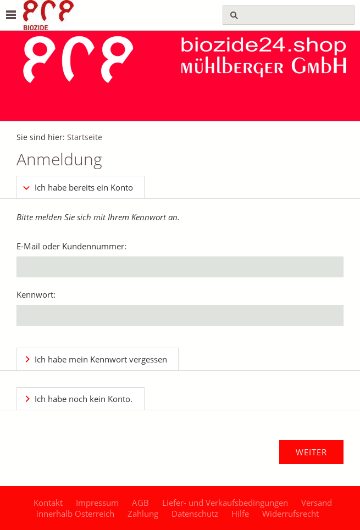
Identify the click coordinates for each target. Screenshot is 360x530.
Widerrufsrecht (290, 513)
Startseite (84, 137)
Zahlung (143, 513)
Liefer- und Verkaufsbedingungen (225, 502)
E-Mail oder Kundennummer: (71, 246)
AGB (140, 502)
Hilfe (240, 513)
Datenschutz (194, 513)
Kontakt (48, 502)
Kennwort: (36, 294)
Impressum (97, 502)
